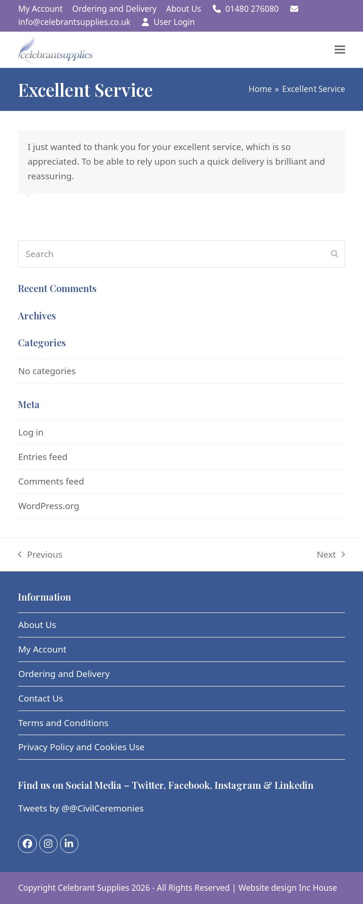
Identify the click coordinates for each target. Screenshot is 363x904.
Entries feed (42, 456)
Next (331, 555)
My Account (42, 649)
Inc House (318, 887)
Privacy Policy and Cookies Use (81, 747)
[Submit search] (334, 254)
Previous (40, 555)
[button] (340, 50)
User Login (174, 22)
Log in (30, 432)
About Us (37, 624)
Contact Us (40, 698)
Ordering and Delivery (64, 673)
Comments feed (51, 481)
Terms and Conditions (63, 722)
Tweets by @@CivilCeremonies (81, 808)
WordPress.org (48, 505)
